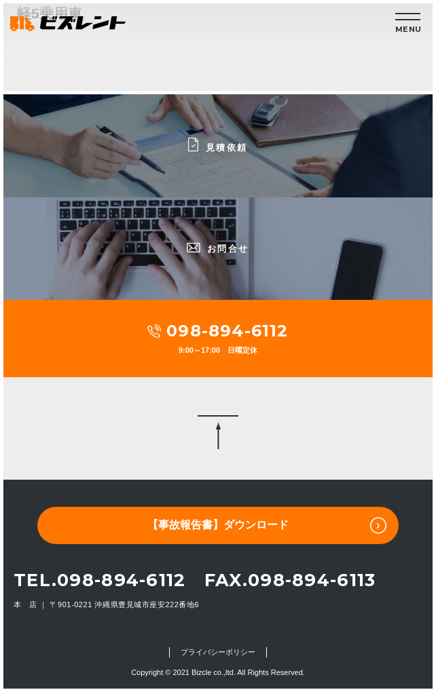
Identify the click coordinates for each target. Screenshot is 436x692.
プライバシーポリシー (218, 652)
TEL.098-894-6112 (100, 579)
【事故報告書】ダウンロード (266, 526)
